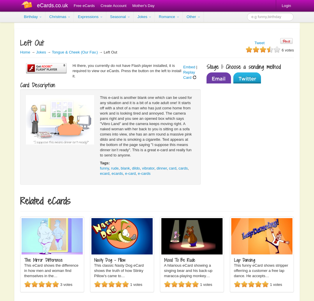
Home (25, 52)
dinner (161, 168)
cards (183, 168)
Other (193, 17)
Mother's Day (143, 5)
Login (286, 5)
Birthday (33, 17)
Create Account (113, 5)
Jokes (144, 17)
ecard (105, 173)
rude (115, 168)
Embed (189, 67)
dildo (136, 168)
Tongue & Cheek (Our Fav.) (75, 52)
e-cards (144, 173)
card (172, 168)
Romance (169, 17)
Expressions (90, 17)
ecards (117, 173)
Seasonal (120, 17)
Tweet (260, 43)
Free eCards (84, 5)
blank (125, 168)
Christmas (59, 17)
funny (104, 168)
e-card (130, 173)
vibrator (148, 168)
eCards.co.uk (52, 5)
